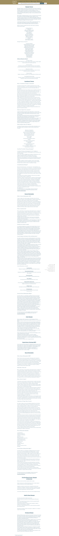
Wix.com (21, 535)
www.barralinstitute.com (21, 313)
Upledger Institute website (21, 190)
